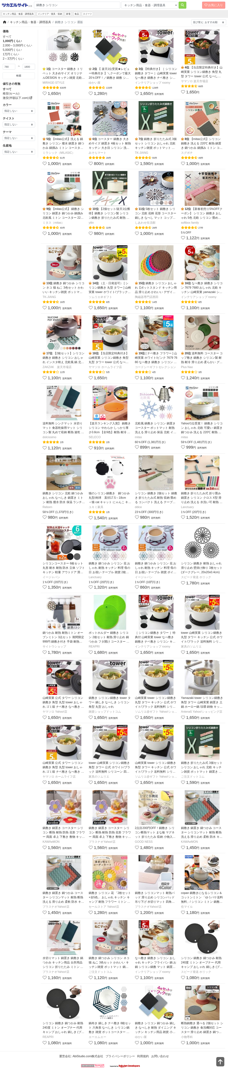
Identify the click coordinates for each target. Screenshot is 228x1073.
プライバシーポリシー (120, 1056)
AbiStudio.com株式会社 (88, 1056)
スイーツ (87, 14)
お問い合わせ (160, 1056)
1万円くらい (11, 54)
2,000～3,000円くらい (17, 45)
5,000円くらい (12, 49)
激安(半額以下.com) (17, 97)
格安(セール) (11, 93)
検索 (18, 75)
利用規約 (143, 1056)
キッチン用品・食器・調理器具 (18, 14)
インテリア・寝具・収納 (50, 14)
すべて (7, 36)
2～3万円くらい (13, 58)
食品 (77, 14)
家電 (68, 14)
